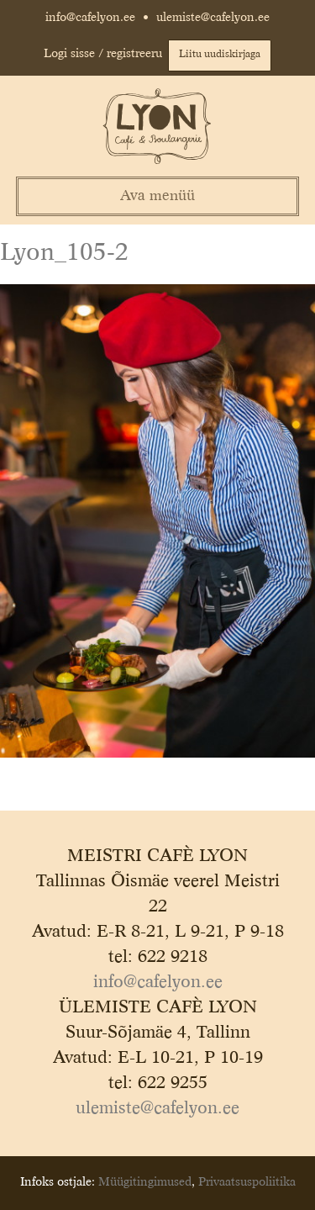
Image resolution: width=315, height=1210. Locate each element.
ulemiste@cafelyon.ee (213, 18)
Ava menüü (157, 196)
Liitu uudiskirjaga (219, 55)
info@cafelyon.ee (90, 18)
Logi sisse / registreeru (103, 54)
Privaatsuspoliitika (247, 1182)
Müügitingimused (145, 1182)
